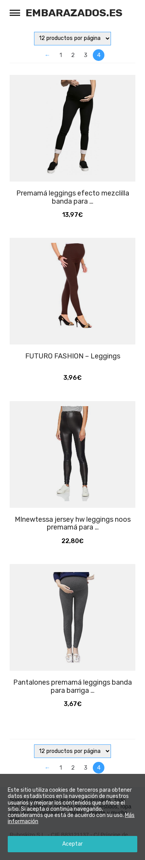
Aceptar (72, 844)
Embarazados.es (74, 13)
